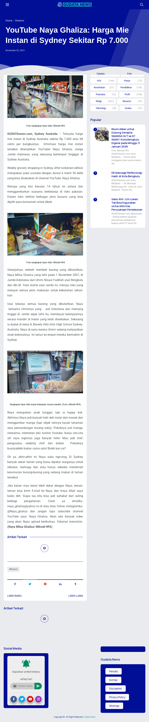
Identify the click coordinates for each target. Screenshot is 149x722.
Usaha (128, 108)
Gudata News (89, 717)
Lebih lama (75, 595)
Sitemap (114, 706)
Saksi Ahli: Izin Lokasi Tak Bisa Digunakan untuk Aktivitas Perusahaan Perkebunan (126, 204)
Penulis (113, 671)
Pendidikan (126, 87)
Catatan (101, 73)
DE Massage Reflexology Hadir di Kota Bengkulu (126, 174)
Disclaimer (115, 688)
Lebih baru (14, 595)
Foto (129, 73)
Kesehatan (99, 87)
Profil (127, 94)
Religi (99, 101)
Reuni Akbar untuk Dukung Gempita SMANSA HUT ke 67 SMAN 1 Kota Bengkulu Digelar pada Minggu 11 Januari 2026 (125, 137)
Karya (127, 80)
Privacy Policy (117, 697)
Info (99, 80)
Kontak (113, 680)
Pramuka (100, 94)
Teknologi (101, 108)
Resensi (14, 569)
